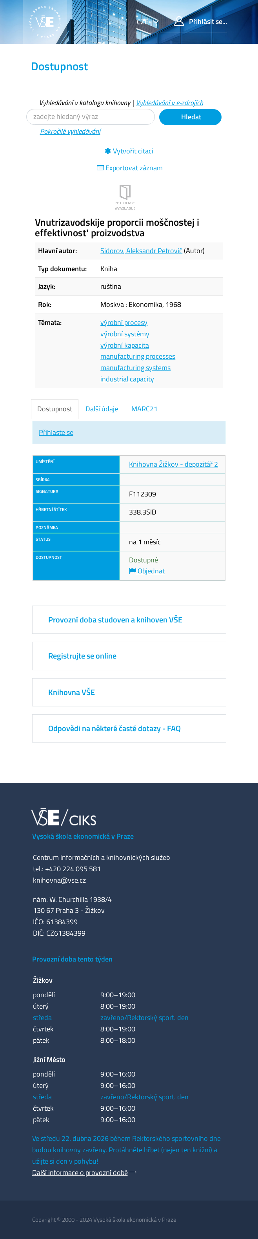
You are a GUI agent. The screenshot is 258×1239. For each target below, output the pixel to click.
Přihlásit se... (200, 21)
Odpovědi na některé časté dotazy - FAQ (114, 728)
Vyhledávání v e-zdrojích (169, 102)
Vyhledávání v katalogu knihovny (84, 102)
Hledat (190, 116)
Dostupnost (54, 408)
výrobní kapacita (124, 345)
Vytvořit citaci (129, 151)
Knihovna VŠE (71, 692)
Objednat (147, 571)
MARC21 (144, 408)
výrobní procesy (123, 322)
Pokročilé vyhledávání (70, 131)
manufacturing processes (137, 356)
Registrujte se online (82, 656)
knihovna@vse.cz (59, 880)
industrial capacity (127, 379)
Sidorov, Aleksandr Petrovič (141, 250)
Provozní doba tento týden (72, 959)
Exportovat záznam (130, 167)
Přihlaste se (56, 432)
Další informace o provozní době (80, 1172)
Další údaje (101, 408)
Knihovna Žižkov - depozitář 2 (173, 464)
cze (143, 21)
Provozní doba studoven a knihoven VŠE (115, 619)
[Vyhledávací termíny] (90, 117)
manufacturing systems (135, 367)
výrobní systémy (124, 333)
